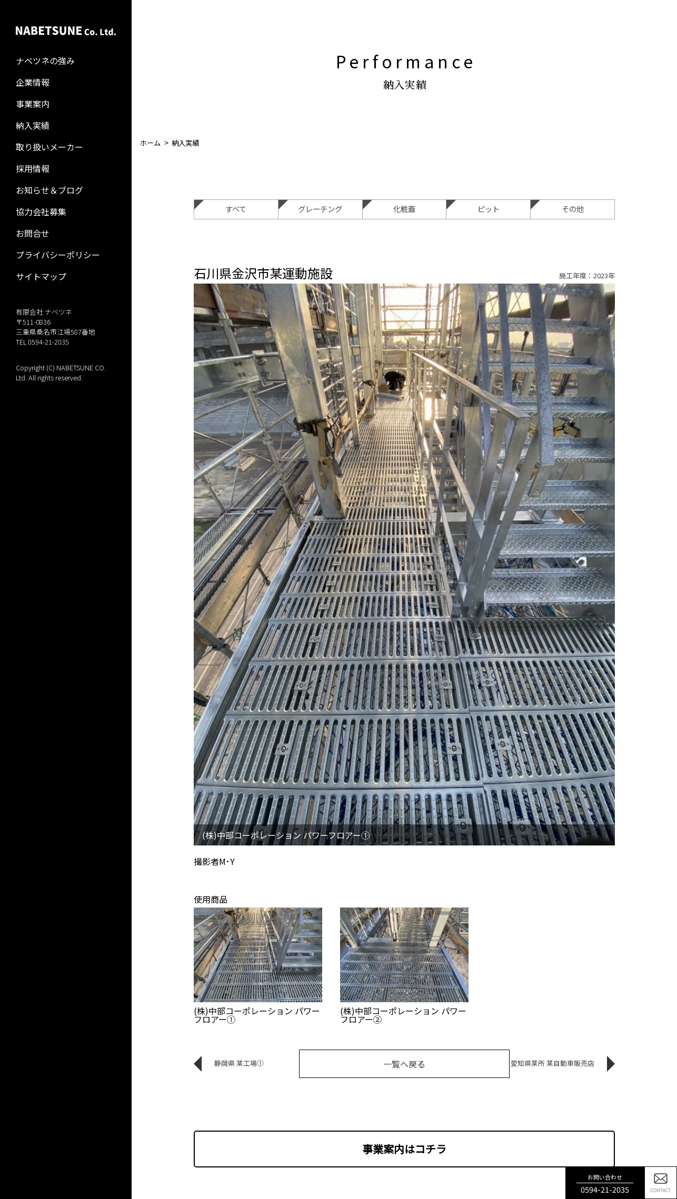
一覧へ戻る (404, 1063)
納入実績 (32, 125)
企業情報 (32, 82)
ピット (472, 207)
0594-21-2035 (48, 342)
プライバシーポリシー (58, 254)
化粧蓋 (389, 207)
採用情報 (32, 168)
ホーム (150, 143)
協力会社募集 (41, 211)
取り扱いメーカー (49, 146)
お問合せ (32, 233)
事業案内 (32, 103)
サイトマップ (41, 276)
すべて (220, 207)
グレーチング (310, 207)
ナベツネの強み (45, 60)
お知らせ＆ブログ (49, 190)
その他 (557, 207)
